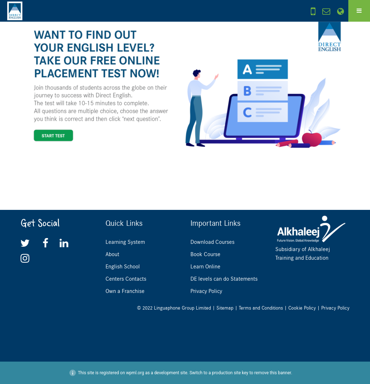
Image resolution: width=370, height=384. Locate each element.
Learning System (125, 242)
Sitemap (224, 308)
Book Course (205, 254)
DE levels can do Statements (224, 279)
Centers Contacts (126, 279)
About (112, 254)
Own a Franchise (125, 291)
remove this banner (272, 372)
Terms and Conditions (261, 308)
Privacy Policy (206, 291)
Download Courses (212, 242)
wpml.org (135, 372)
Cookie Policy (302, 308)
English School (123, 266)
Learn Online (205, 266)
